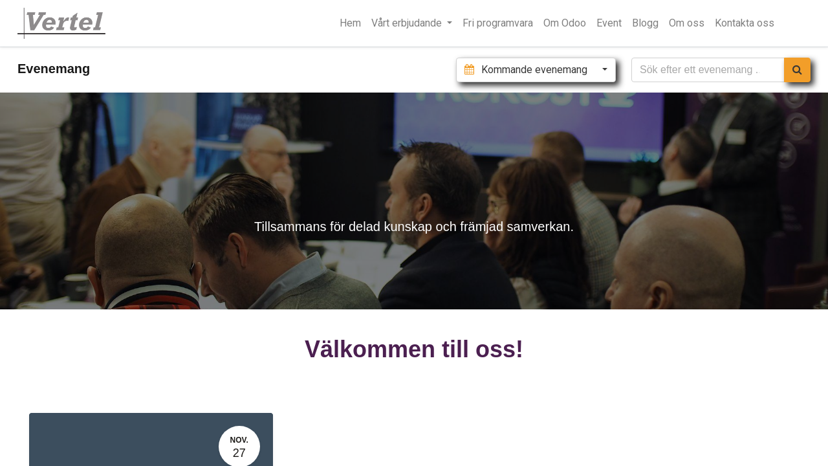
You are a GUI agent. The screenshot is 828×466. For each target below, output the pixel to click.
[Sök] (797, 70)
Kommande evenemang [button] (526, 69)
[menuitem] (350, 23)
